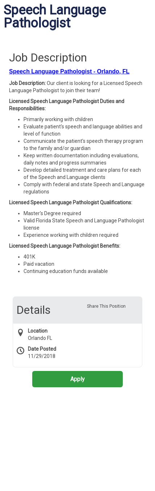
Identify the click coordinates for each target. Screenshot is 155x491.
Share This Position (106, 306)
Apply (77, 379)
